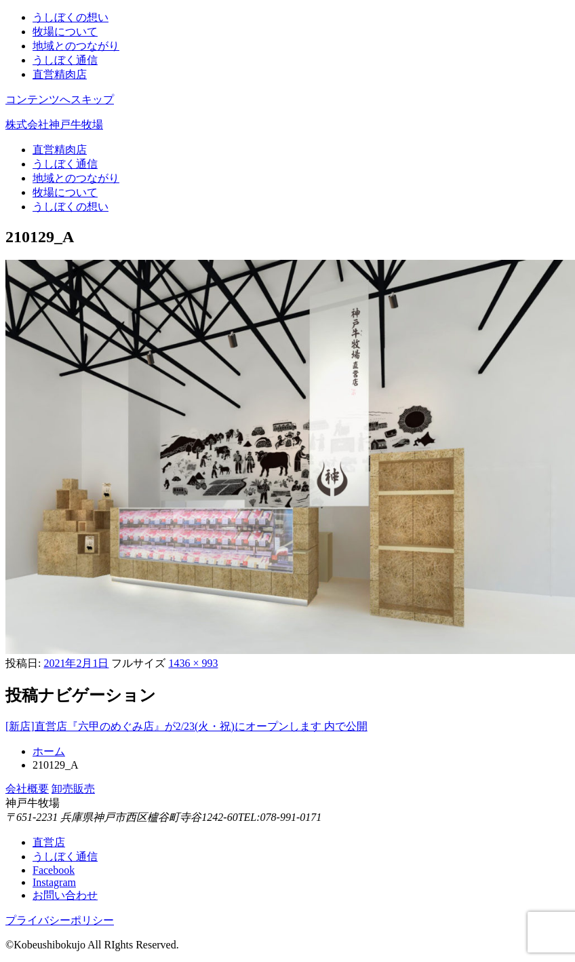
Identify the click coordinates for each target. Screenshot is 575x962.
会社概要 (27, 788)
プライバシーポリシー (59, 920)
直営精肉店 (60, 74)
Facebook (54, 870)
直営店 (49, 842)
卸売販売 (73, 788)
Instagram (54, 882)
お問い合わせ (65, 895)
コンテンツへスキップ (59, 99)
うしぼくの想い (70, 17)
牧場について (65, 31)
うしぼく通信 (65, 60)
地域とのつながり (76, 46)
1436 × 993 (193, 663)
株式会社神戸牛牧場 (54, 124)
